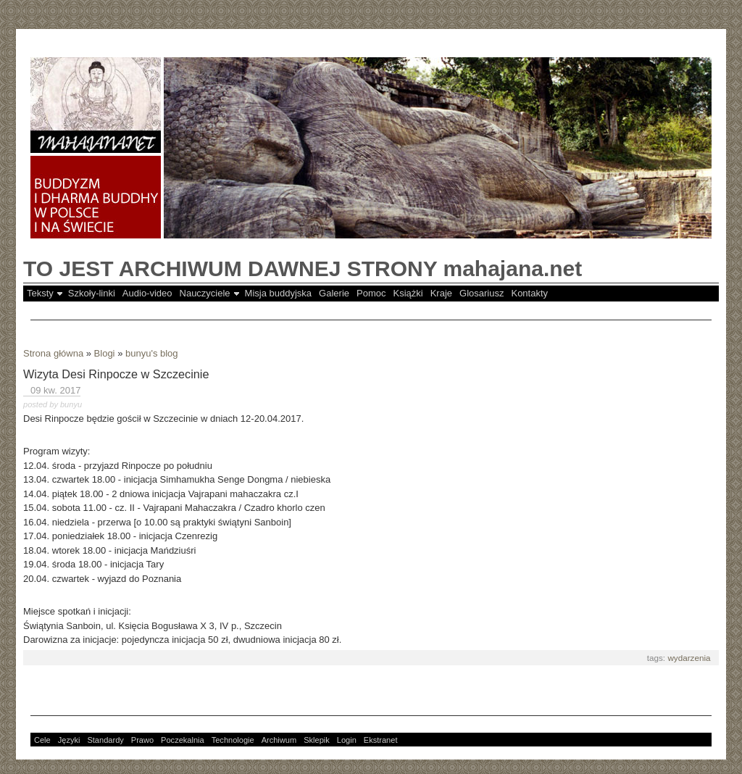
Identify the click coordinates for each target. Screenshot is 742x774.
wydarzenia (688, 657)
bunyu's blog (151, 353)
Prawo (142, 740)
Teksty (40, 293)
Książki (408, 293)
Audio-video (147, 293)
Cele (42, 740)
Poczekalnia (182, 740)
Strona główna (53, 353)
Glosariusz (481, 293)
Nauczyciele (205, 293)
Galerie (334, 293)
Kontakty (529, 293)
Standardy (105, 740)
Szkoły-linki (91, 293)
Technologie (233, 740)
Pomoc (371, 293)
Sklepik (317, 740)
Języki (69, 740)
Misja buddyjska (278, 293)
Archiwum (279, 740)
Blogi (104, 353)
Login (347, 740)
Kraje (441, 293)
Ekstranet (381, 740)
